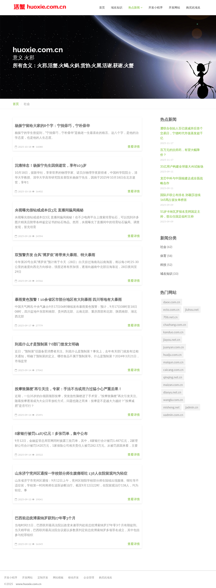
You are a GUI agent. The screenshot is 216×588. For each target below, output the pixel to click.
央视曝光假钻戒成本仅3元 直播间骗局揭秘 (49, 210)
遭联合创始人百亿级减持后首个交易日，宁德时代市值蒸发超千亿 (181, 133)
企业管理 (89, 577)
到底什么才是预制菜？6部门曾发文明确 (47, 344)
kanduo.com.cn (173, 332)
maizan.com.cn (173, 384)
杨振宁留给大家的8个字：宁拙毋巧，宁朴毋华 (52, 125)
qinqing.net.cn (172, 377)
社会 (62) (166, 246)
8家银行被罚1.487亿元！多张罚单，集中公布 (51, 433)
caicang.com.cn (173, 369)
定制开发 (43, 577)
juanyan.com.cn (173, 347)
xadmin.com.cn (173, 414)
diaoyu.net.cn (172, 392)
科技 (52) (166, 264)
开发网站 (174, 7)
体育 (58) (166, 255)
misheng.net (171, 407)
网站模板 (58, 577)
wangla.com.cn (173, 399)
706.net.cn (170, 317)
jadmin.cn (191, 407)
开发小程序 (155, 7)
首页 (102, 7)
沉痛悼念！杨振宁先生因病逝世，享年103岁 (50, 165)
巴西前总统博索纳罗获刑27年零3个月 (45, 518)
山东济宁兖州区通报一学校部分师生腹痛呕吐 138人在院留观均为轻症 (71, 473)
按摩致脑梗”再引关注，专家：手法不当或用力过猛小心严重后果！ (68, 389)
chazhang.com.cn (174, 324)
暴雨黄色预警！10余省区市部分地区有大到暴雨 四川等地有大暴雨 (68, 299)
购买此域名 (193, 7)
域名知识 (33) (169, 273)
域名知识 (116, 7)
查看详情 (134, 146)
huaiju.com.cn (172, 354)
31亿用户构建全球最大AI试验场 (181, 166)
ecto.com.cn (171, 309)
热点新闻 (135, 7)
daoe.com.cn (171, 302)
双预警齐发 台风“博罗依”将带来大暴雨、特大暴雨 (55, 254)
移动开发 (73, 577)
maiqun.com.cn (173, 362)
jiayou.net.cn (171, 339)
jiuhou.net (192, 309)
